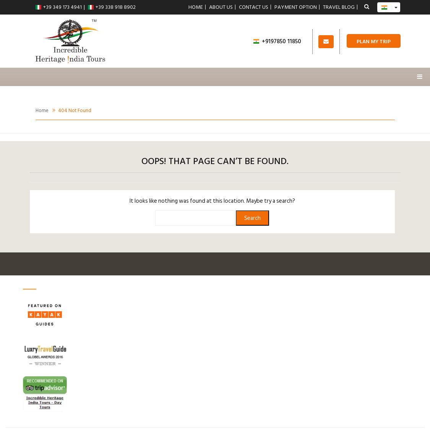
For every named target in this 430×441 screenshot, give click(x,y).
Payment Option (295, 7)
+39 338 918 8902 (112, 7)
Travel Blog (339, 7)
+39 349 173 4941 (59, 7)
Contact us (253, 7)
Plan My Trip (374, 41)
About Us (221, 7)
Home (195, 7)
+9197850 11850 (277, 41)
